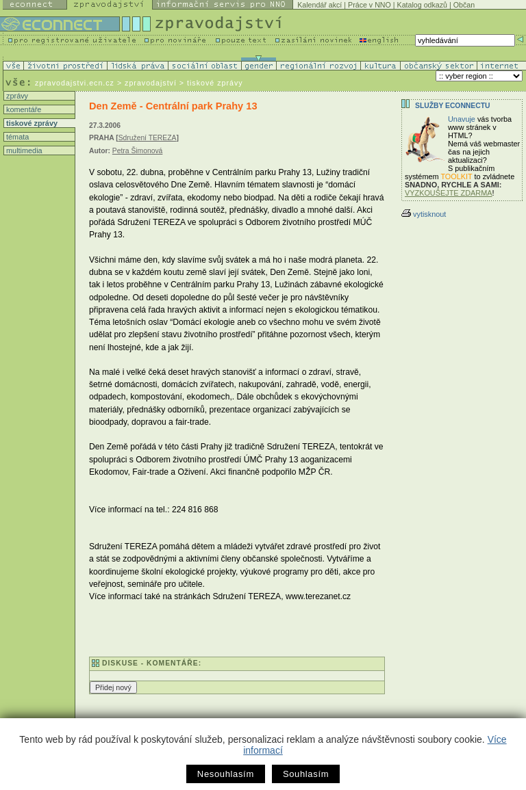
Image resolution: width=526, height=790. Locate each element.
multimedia (23, 150)
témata (16, 137)
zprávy (16, 96)
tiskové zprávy (31, 123)
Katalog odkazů (422, 5)
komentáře (22, 109)
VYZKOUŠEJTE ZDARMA (448, 193)
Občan (464, 5)
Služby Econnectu (452, 105)
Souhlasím (306, 774)
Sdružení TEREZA (147, 138)
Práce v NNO (369, 5)
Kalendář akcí (319, 5)
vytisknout (423, 214)
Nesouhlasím (225, 774)
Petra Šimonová (137, 151)
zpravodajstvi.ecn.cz (74, 83)
